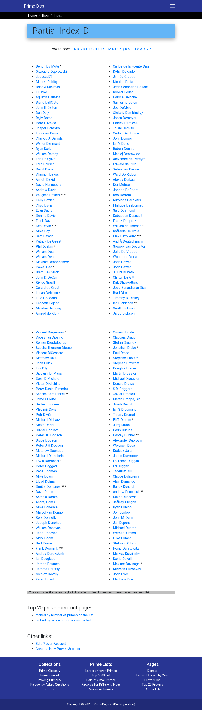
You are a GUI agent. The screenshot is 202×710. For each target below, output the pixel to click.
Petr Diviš (43, 415)
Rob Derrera (122, 195)
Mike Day (43, 231)
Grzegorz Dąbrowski (51, 71)
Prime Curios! (49, 675)
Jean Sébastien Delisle (130, 87)
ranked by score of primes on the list (63, 620)
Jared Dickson (124, 313)
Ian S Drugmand (124, 409)
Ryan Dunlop (122, 507)
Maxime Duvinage (126, 564)
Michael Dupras (124, 528)
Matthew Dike (46, 358)
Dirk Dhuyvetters (125, 282)
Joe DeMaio (122, 108)
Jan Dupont (121, 523)
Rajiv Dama (44, 118)
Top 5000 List (101, 675)
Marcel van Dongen (50, 512)
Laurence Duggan (126, 461)
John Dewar (122, 262)
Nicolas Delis (123, 82)
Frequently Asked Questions (49, 684)
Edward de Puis (124, 164)
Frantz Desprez (124, 221)
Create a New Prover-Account (58, 649)
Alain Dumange (124, 481)
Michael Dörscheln (50, 456)
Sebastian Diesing (49, 337)
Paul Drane (121, 353)
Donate (152, 671)
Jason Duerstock (125, 456)
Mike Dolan (44, 476)
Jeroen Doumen (48, 564)
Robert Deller (123, 92)
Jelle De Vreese (125, 252)
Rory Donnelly (46, 518)
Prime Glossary (49, 671)
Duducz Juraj (122, 451)
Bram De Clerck (47, 272)
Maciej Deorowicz (126, 154)
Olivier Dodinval (47, 430)
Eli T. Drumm (122, 420)
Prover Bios (152, 680)
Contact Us (152, 689)
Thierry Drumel (124, 415)
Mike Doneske (47, 507)
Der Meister (122, 185)
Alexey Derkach (124, 180)
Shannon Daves (47, 174)
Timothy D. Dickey (126, 298)
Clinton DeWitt (123, 277)
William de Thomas (127, 226)
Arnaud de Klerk (47, 313)
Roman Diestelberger (52, 343)
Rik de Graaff (45, 282)
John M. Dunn (123, 518)
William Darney (47, 154)
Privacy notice (124, 704)
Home (32, 15)
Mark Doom (44, 538)
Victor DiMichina (48, 384)
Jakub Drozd (122, 404)
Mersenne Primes (101, 689)
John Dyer (120, 574)
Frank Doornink (47, 548)
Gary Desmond (124, 210)
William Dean (45, 252)
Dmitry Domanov (48, 487)
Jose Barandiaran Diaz (130, 288)
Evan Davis (44, 210)
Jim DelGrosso (124, 77)
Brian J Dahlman (48, 87)
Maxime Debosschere (52, 262)
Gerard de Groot (47, 288)
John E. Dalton (46, 108)
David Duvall (122, 559)
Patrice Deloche (125, 97)
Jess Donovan (46, 533)
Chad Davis (44, 205)
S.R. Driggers (122, 389)
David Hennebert (48, 185)
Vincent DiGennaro (49, 353)
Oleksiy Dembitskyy (128, 113)
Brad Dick (120, 293)
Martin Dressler (124, 373)
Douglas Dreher (124, 368)
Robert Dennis (123, 149)
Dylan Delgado (124, 71)
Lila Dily (42, 368)
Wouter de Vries (125, 257)
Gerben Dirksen (47, 404)
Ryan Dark (43, 149)
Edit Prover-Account (51, 644)
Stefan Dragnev (124, 343)
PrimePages (102, 704)
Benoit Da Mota (47, 66)
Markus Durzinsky (126, 554)
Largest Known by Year (152, 675)
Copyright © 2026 (79, 704)
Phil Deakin (44, 246)
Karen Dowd (45, 579)
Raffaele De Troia (126, 231)
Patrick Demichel (125, 123)
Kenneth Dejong (47, 303)
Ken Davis (43, 226)
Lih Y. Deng (121, 144)
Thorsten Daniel (47, 133)
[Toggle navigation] (172, 6)
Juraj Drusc (121, 425)
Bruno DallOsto (47, 102)
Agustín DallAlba (48, 97)
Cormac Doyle (123, 332)
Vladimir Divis (46, 409)
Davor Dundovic (124, 497)
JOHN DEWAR (123, 272)
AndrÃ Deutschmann (128, 241)
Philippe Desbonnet (128, 205)
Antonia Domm (47, 497)
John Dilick (44, 363)
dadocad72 (44, 77)
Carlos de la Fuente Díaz (131, 66)
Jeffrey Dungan (124, 502)
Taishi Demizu (123, 128)
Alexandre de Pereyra (129, 159)
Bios (45, 15)
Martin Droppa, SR (126, 399)
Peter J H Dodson (49, 445)
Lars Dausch (45, 164)
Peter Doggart (46, 466)
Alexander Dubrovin (127, 440)
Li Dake (41, 92)
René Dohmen (46, 471)
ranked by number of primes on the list (64, 615)
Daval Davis (45, 169)
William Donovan (48, 528)
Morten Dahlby (47, 82)
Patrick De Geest (48, 241)
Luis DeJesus (46, 298)
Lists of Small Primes (101, 680)
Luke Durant (122, 538)
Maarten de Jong (48, 308)
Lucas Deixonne (48, 293)
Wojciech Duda (124, 445)
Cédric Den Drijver (126, 133)
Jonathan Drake (124, 348)
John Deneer (122, 138)
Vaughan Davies (48, 195)
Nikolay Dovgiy (47, 574)
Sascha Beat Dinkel (50, 394)
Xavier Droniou (124, 394)
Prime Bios (34, 6)
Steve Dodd (45, 425)
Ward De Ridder (124, 174)
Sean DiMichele (47, 379)
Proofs (49, 689)
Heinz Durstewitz (126, 548)
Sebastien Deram (126, 169)
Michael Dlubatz (48, 420)
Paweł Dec (44, 267)
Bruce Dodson (46, 440)
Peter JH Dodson (49, 435)
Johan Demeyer (124, 118)
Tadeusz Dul (122, 471)
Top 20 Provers (152, 684)
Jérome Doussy (48, 569)
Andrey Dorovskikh (50, 554)
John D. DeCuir (47, 277)
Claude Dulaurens (126, 476)
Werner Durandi (124, 533)
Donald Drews (123, 384)
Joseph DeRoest (125, 190)
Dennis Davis (46, 216)
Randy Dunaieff (124, 487)
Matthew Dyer (123, 579)
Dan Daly (42, 113)
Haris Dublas (122, 430)
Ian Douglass (45, 559)
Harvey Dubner (124, 435)
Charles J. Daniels (49, 138)
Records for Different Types (101, 684)
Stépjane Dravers (126, 358)
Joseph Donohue (48, 523)
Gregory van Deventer (129, 246)
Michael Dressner (126, 379)
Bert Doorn (44, 543)
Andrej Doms (45, 502)
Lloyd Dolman (46, 481)
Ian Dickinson (123, 303)
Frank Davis (44, 221)
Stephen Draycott (126, 363)
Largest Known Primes (101, 671)
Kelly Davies (45, 200)
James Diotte (46, 399)
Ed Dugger (121, 466)
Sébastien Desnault (127, 216)
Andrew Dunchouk (126, 492)
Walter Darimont (48, 144)
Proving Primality (49, 680)
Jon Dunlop (121, 512)
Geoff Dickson (124, 308)
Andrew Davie (46, 190)
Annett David (45, 180)
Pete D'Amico (46, 123)
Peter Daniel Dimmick (52, 389)
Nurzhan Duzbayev (127, 569)
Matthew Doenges (49, 451)
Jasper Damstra (48, 128)
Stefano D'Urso (124, 543)
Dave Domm (45, 492)
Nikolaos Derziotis (127, 200)
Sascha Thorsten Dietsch (54, 348)
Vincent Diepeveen (50, 332)
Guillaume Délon (125, 102)
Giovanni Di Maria (49, 373)
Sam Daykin (44, 236)
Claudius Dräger (125, 337)
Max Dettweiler (124, 236)
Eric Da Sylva (45, 159)
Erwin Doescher (47, 461)
